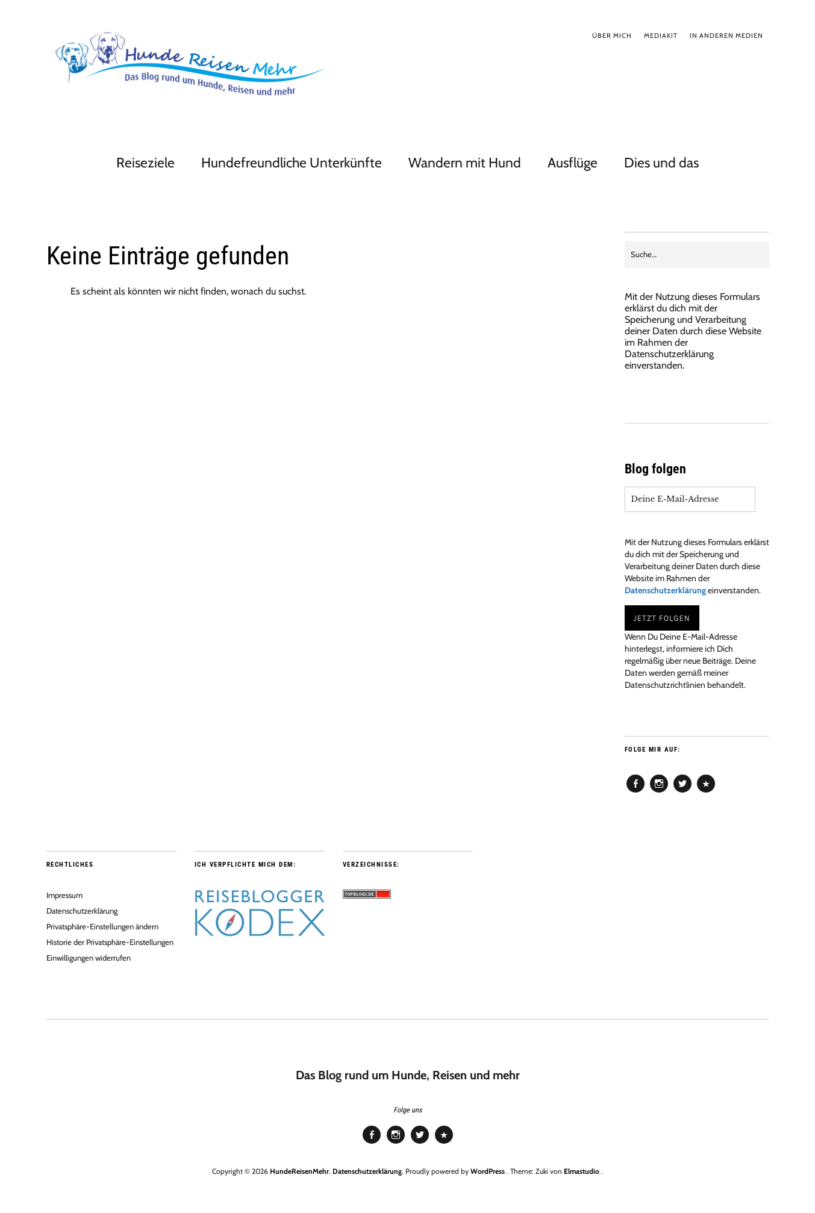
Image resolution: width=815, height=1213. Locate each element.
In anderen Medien (726, 35)
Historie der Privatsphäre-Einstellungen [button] (109, 942)
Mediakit (661, 35)
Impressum (64, 895)
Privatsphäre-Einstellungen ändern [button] (102, 926)
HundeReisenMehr (299, 1171)
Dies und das (661, 162)
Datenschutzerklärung (669, 354)
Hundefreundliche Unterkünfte (291, 162)
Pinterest (706, 792)
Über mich (612, 35)
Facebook (635, 792)
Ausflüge (573, 162)
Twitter (682, 792)
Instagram (659, 792)
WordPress (487, 1171)
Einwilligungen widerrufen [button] (88, 957)
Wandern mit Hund (464, 162)
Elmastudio (581, 1171)
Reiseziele (145, 162)
